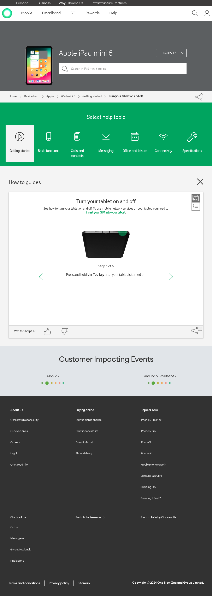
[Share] (202, 95)
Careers (15, 442)
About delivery (84, 453)
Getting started (92, 96)
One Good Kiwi (19, 464)
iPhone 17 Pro (148, 431)
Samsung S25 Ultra (151, 475)
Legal (13, 453)
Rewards (93, 13)
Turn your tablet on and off (126, 96)
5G (73, 13)
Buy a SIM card (84, 442)
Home (13, 96)
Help (113, 13)
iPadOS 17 (169, 53)
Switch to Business (91, 517)
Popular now (149, 410)
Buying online (85, 410)
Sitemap (84, 583)
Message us (17, 538)
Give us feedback (20, 549)
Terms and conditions (24, 583)
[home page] (7, 13)
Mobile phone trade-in (153, 464)
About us (16, 410)
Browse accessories (87, 431)
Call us (14, 527)
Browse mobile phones (88, 419)
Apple (50, 96)
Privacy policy (59, 583)
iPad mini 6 (68, 96)
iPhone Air (146, 453)
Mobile (26, 13)
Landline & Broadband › (159, 376)
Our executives (19, 431)
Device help (31, 96)
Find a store (17, 560)
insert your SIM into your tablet (105, 212)
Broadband (51, 13)
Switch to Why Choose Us (161, 517)
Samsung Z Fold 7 (150, 498)
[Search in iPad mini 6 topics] (123, 68)
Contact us (18, 517)
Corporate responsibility (24, 419)
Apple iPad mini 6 (86, 53)
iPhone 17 (146, 442)
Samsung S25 (148, 487)
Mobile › (53, 376)
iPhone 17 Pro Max (151, 419)
